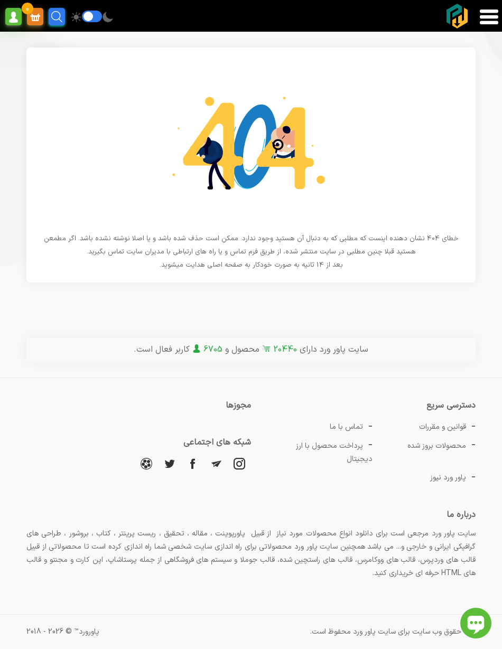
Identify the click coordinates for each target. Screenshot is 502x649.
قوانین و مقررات (442, 426)
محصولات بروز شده (436, 446)
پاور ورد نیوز (448, 477)
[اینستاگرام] (239, 463)
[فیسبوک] (193, 463)
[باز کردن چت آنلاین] (475, 623)
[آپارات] (146, 463)
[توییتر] (170, 463)
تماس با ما (346, 426)
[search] (57, 16)
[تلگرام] (216, 463)
